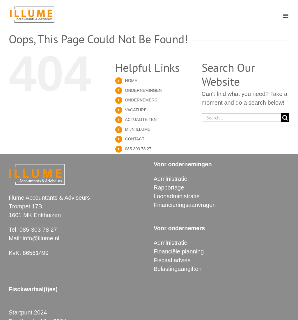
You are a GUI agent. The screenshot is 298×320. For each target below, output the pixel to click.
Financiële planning (179, 251)
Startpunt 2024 (28, 312)
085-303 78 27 (138, 148)
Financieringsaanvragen (185, 205)
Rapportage (169, 187)
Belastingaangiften (178, 269)
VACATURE (136, 110)
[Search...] (241, 117)
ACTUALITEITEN (141, 119)
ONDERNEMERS (141, 100)
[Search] (285, 117)
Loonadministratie (177, 196)
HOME (131, 80)
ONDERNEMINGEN (143, 90)
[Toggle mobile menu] (286, 16)
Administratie (170, 179)
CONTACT (135, 139)
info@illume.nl (41, 238)
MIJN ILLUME (137, 129)
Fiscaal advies (172, 260)
